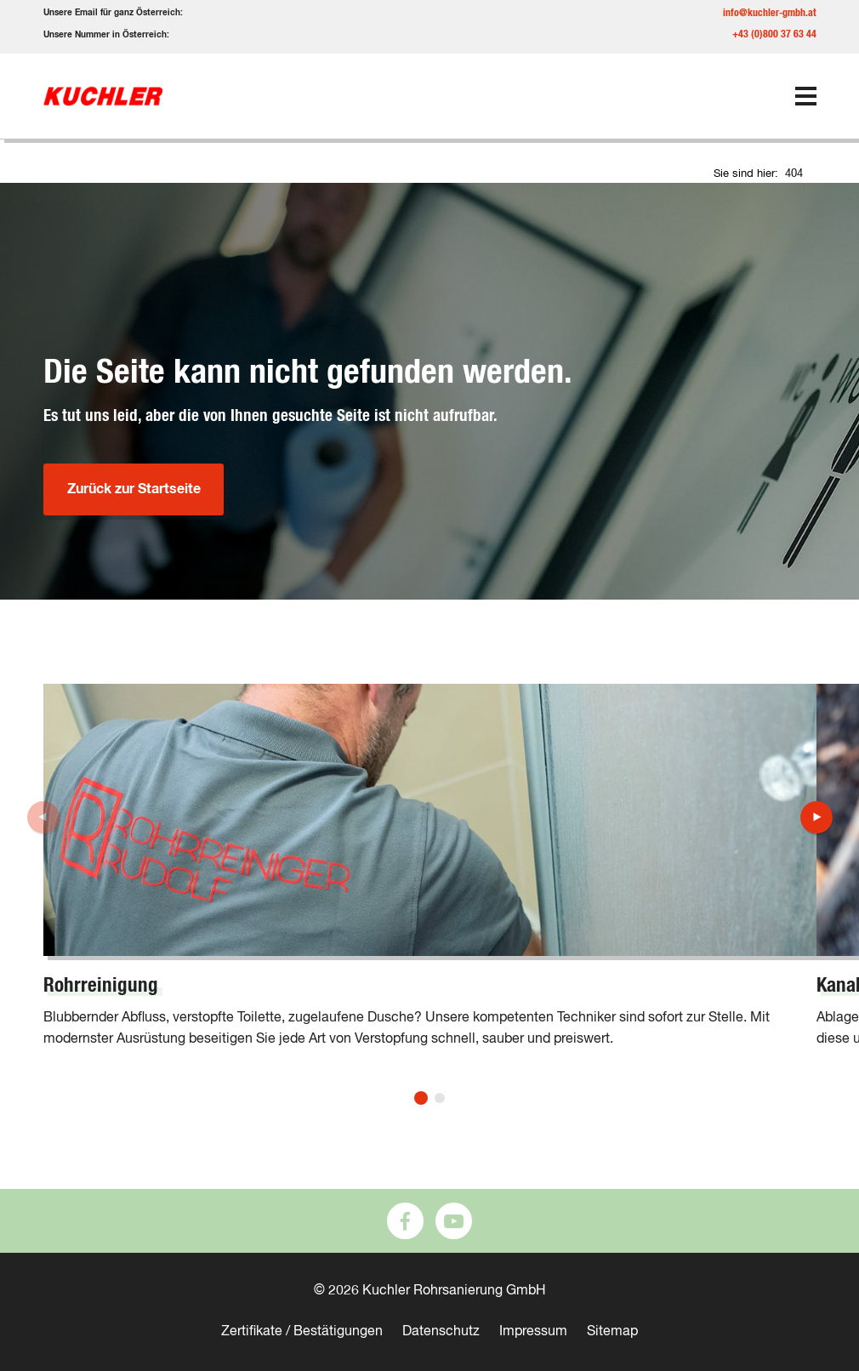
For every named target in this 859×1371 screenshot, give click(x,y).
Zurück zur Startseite (133, 489)
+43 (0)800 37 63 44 (774, 34)
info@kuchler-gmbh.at (769, 13)
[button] (421, 1098)
